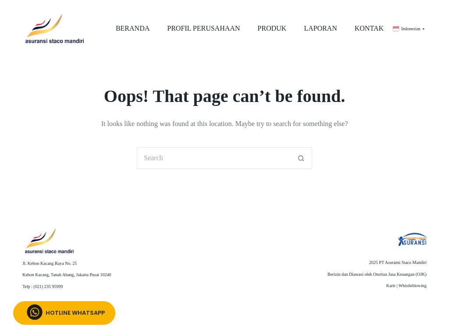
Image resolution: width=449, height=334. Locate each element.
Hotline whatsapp (64, 313)
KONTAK (369, 28)
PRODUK (271, 28)
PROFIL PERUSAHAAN (203, 28)
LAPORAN (320, 28)
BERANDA (133, 28)
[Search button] (301, 158)
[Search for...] (213, 158)
